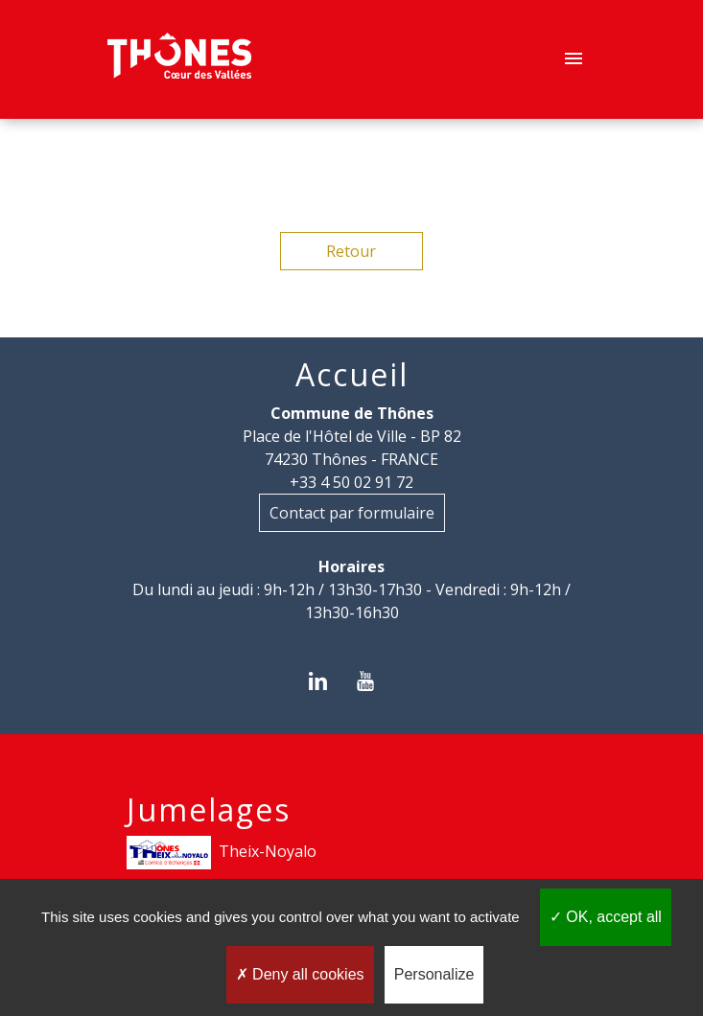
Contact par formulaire (351, 512)
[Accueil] (179, 59)
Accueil (352, 375)
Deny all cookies (300, 974)
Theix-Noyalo (222, 852)
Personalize (434, 974)
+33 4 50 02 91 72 (351, 482)
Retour (351, 251)
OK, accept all (606, 917)
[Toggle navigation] (574, 59)
